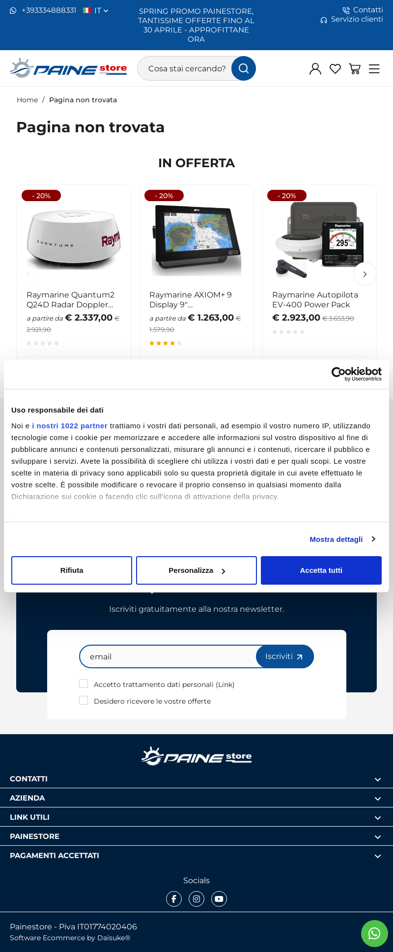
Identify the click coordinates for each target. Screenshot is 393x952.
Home (27, 99)
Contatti (362, 9)
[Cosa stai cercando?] (196, 68)
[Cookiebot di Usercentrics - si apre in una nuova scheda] (339, 374)
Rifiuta (72, 570)
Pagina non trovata (83, 99)
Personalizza (196, 570)
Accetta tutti (321, 570)
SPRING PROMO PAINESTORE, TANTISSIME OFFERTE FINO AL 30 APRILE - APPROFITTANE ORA (196, 24)
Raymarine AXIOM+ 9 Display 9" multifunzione (190, 299)
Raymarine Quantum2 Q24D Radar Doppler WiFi (70, 299)
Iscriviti (285, 656)
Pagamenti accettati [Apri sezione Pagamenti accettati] (195, 855)
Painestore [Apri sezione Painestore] (195, 836)
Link (225, 684)
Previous (28, 274)
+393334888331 (43, 10)
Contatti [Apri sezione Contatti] (195, 779)
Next (365, 274)
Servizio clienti (351, 19)
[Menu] (374, 68)
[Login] (315, 68)
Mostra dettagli (336, 539)
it (101, 10)
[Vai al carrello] (355, 68)
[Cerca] (243, 68)
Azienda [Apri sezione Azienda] (195, 798)
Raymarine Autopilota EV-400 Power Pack (315, 299)
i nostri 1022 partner (70, 425)
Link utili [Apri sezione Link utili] (195, 817)
